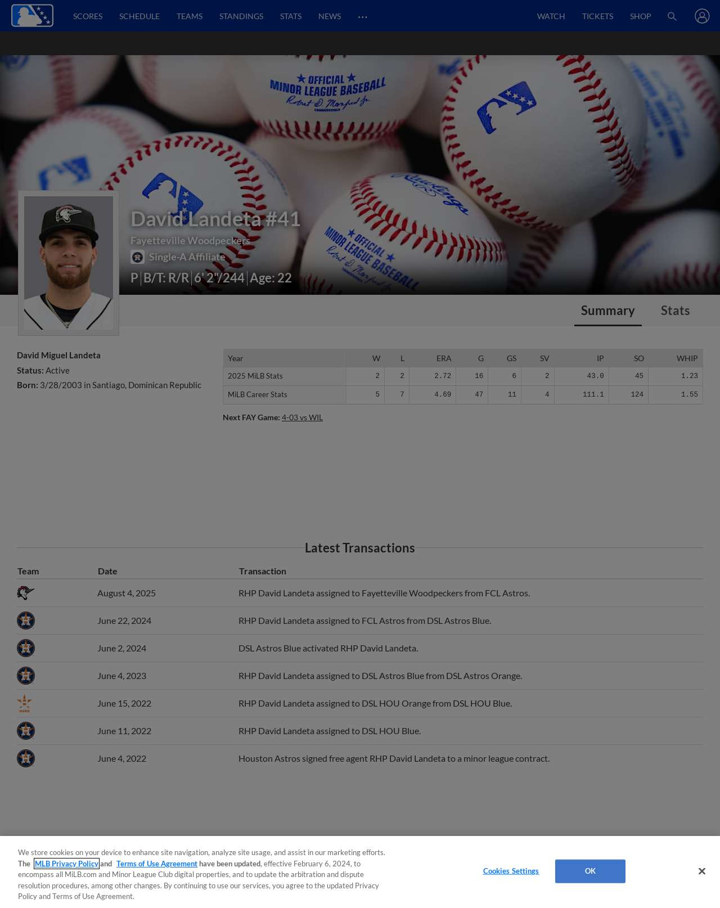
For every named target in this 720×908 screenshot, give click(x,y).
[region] (360, 872)
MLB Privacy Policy (66, 863)
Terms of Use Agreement (156, 863)
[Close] (702, 871)
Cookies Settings (511, 870)
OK (590, 870)
